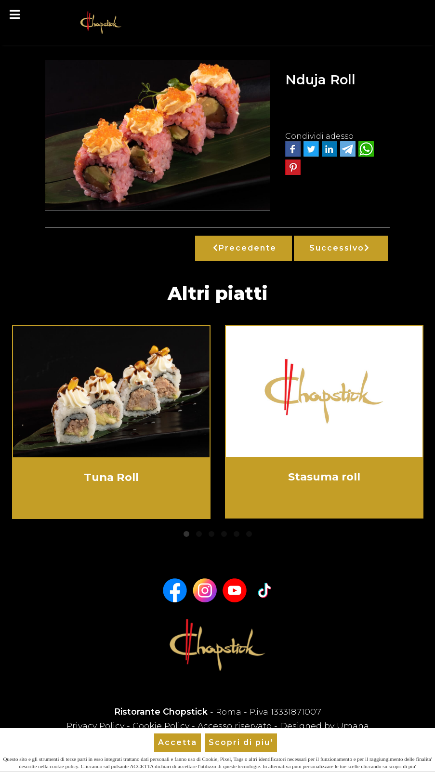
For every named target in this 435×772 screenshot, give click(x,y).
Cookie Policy (160, 725)
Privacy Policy (96, 725)
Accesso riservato (235, 725)
